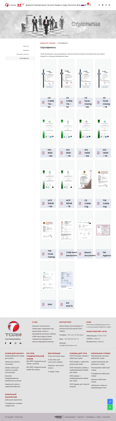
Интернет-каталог (23, 54)
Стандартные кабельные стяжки (100, 374)
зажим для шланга (14, 353)
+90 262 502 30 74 (71, 339)
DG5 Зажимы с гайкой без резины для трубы (79, 363)
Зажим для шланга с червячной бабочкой (12, 385)
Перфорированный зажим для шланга (14, 357)
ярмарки (26, 50)
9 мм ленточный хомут (56, 356)
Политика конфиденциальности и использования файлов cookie (99, 325)
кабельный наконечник (13, 400)
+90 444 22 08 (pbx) (75, 335)
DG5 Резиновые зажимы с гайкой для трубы (79, 357)
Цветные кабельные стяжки (98, 380)
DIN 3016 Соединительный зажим (35, 356)
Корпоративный (40, 5)
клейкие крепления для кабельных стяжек (99, 363)
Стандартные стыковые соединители (13, 404)
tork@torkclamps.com (68, 345)
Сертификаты (24, 58)
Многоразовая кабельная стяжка (100, 369)
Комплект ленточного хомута (56, 366)
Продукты (58, 5)
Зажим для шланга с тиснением (12, 363)
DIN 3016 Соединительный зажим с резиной (36, 362)
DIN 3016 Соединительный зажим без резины (36, 368)
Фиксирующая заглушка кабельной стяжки (100, 357)
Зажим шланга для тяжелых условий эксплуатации (12, 370)
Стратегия (50, 5)
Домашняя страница (30, 7)
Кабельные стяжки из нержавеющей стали (99, 386)
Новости (26, 46)
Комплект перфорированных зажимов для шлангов (13, 378)
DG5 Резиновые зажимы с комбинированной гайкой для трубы (79, 370)
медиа (65, 5)
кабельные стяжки (100, 353)
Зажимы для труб (78, 353)
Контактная (72, 5)
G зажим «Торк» (53, 371)
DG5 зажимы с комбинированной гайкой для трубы (79, 378)
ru (84, 5)
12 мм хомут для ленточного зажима (55, 360)
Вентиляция (54, 353)
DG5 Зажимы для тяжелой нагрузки (79, 385)
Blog (78, 5)
